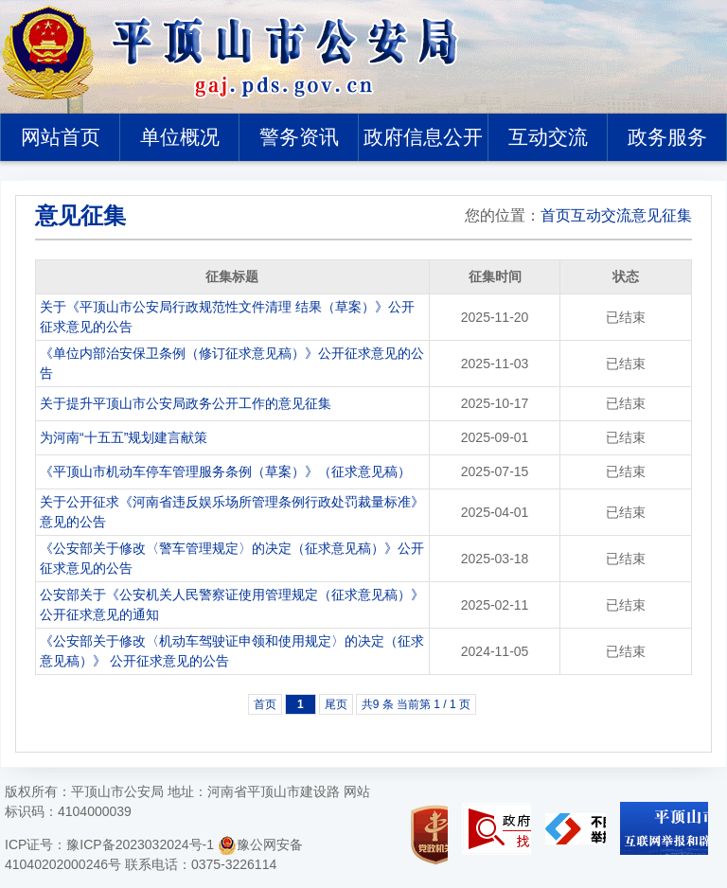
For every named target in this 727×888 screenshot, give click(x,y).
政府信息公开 (423, 137)
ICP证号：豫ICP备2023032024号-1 (109, 844)
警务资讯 (299, 137)
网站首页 (60, 137)
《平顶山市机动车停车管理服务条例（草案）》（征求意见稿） (225, 471)
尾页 (336, 704)
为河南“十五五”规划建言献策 (123, 437)
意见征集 (661, 215)
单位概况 (180, 137)
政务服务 (667, 137)
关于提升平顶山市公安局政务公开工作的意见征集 (185, 403)
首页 (556, 215)
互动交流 (548, 137)
